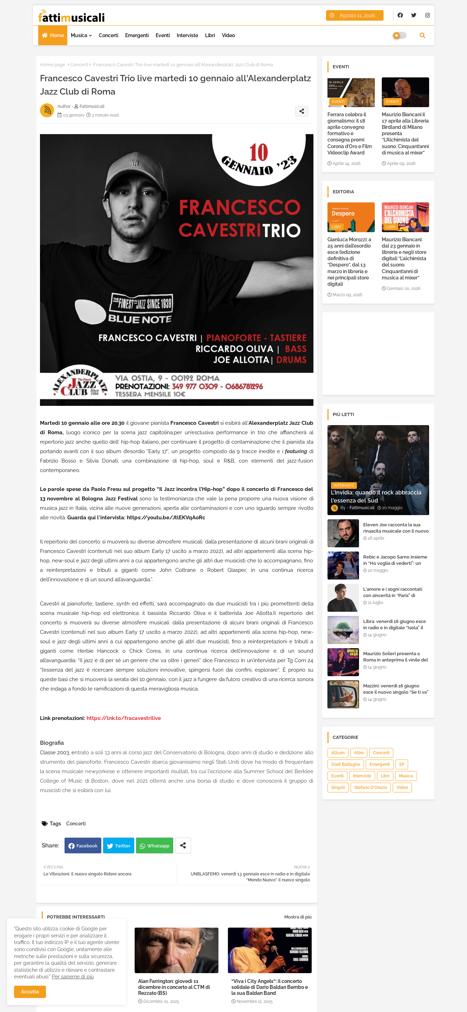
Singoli (338, 787)
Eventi (163, 35)
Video (228, 35)
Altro (359, 752)
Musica (79, 35)
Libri (210, 35)
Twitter (122, 845)
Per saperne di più (73, 976)
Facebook (86, 845)
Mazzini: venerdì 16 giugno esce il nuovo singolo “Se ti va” (395, 689)
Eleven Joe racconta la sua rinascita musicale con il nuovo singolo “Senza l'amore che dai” (396, 534)
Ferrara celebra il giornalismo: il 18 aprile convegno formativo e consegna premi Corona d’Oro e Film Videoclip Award (349, 133)
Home (57, 35)
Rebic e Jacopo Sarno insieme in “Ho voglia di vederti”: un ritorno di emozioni (395, 563)
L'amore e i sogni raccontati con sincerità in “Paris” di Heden (392, 595)
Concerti (108, 35)
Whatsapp (158, 845)
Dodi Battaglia (345, 764)
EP (401, 764)
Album (338, 752)
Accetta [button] (30, 991)
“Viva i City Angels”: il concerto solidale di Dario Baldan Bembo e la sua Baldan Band (269, 987)
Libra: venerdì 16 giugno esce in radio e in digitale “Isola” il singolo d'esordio (394, 628)
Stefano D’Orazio (370, 787)
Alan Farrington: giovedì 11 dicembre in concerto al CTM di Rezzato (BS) (174, 987)
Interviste (187, 35)
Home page (52, 64)
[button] (422, 35)
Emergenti (137, 35)
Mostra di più (298, 917)
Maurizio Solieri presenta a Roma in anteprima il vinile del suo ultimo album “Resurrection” (395, 663)
